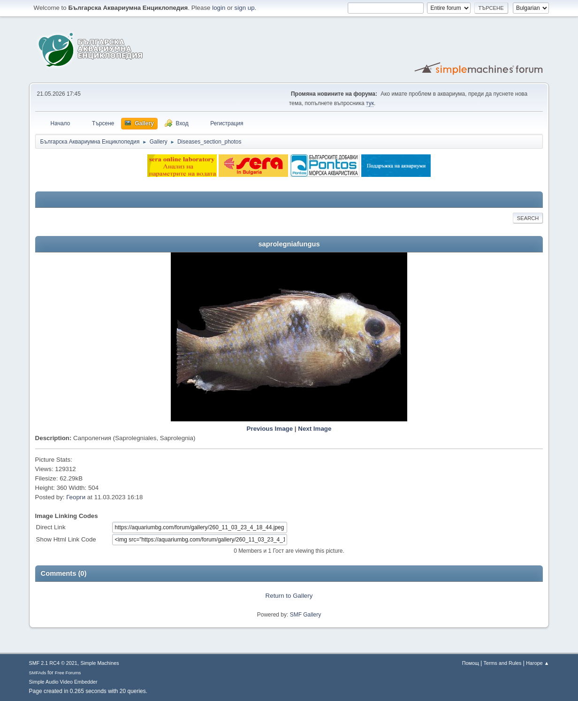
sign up (245, 7)
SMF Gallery (305, 614)
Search (528, 218)
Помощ (470, 663)
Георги (75, 497)
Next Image (314, 428)
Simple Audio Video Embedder (63, 682)
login (218, 7)
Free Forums (68, 672)
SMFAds (37, 672)
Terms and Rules (503, 663)
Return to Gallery (289, 595)
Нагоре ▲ (537, 663)
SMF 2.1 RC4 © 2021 (53, 663)
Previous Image (270, 428)
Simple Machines (100, 663)
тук (370, 103)
